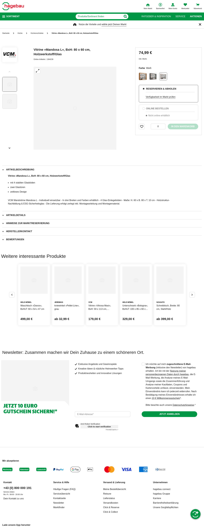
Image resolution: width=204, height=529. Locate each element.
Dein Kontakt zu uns (13, 498)
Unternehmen (160, 482)
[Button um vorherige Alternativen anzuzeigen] (12, 295)
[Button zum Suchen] (131, 16)
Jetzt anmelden (169, 414)
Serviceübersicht (61, 494)
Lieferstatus (109, 498)
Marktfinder (59, 507)
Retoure (107, 494)
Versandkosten (110, 503)
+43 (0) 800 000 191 (17, 488)
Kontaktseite (59, 498)
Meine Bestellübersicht (114, 489)
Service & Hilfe (61, 482)
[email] (102, 414)
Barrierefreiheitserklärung (165, 503)
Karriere (157, 498)
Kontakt (7, 482)
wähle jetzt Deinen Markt (114, 24)
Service (180, 16)
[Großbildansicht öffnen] (75, 108)
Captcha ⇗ (112, 429)
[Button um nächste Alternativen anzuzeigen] (192, 295)
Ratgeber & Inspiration (156, 16)
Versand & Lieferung (114, 482)
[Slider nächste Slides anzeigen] (9, 147)
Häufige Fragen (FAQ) (64, 489)
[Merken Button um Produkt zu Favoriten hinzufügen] (141, 126)
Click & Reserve (111, 507)
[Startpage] (13, 6)
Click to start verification (99, 427)
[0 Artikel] (158, 126)
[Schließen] (200, 24)
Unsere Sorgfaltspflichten (165, 507)
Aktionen (196, 16)
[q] (98, 16)
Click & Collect (110, 512)
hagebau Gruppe (161, 494)
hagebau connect (161, 489)
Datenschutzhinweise (183, 405)
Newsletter (58, 503)
